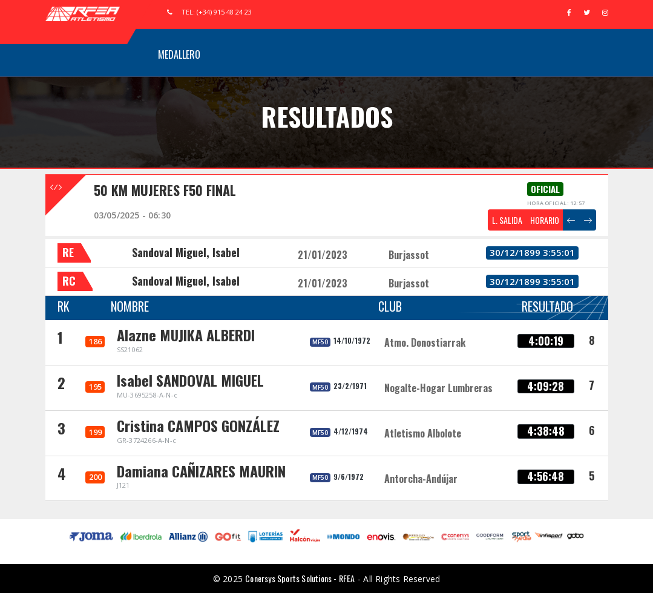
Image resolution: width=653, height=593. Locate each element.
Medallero (179, 54)
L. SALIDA (507, 220)
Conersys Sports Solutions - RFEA (300, 578)
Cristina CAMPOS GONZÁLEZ (198, 425)
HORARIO (544, 220)
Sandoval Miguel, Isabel (186, 252)
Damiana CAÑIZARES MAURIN (201, 471)
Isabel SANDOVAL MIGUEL (190, 380)
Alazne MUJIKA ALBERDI (186, 335)
